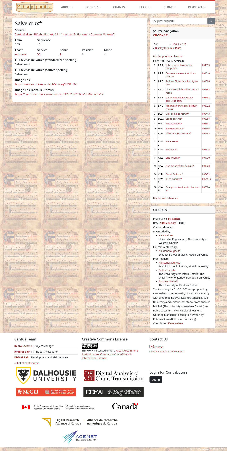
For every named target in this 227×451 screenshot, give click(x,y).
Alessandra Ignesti (169, 251)
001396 (206, 81)
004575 (206, 149)
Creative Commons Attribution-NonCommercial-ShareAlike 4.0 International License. (110, 354)
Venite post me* (174, 118)
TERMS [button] (168, 7)
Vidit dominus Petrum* (177, 113)
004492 (206, 97)
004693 (206, 65)
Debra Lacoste (167, 270)
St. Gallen (174, 218)
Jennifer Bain (22, 351)
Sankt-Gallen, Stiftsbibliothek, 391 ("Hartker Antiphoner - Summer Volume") (65, 34)
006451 (206, 174)
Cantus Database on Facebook (167, 351)
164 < (175, 44)
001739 (206, 157)
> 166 (183, 44)
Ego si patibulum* (175, 128)
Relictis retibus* (174, 123)
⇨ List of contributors (26, 363)
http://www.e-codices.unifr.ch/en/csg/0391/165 (46, 84)
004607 (206, 123)
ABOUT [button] (66, 7)
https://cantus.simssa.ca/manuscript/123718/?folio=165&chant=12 (59, 94)
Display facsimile (168, 48)
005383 (206, 133)
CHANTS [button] (119, 7)
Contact (156, 347)
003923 (206, 165)
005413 (206, 113)
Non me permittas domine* (180, 165)
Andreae (20, 54)
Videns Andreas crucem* (178, 133)
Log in (156, 380)
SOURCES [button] (92, 7)
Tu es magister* (174, 178)
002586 (206, 128)
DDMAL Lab (21, 357)
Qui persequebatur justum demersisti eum (179, 99)
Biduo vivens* (173, 157)
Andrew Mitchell (168, 281)
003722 (206, 105)
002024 (206, 187)
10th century (168, 223)
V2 (39, 54)
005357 (206, 118)
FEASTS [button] (144, 7)
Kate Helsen (166, 235)
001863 (206, 89)
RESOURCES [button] (196, 7)
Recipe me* (172, 149)
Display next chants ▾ (165, 198)
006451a (206, 178)
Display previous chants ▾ (168, 56)
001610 (206, 73)
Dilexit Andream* (174, 174)
